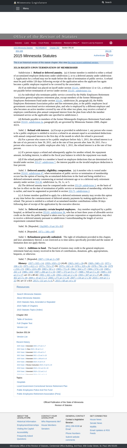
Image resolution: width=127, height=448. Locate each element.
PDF (109, 55)
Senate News (96, 423)
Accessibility (22, 432)
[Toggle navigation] (18, 8)
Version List (22, 327)
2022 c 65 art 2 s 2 (37, 349)
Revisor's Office (71, 43)
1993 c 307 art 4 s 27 (88, 275)
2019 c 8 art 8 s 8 (39, 362)
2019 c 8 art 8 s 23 (45, 365)
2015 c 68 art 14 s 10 (65, 280)
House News (95, 419)
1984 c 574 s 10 (95, 269)
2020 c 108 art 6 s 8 (40, 358)
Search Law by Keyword (92, 43)
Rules (33, 43)
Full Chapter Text (24, 323)
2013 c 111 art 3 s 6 (42, 280)
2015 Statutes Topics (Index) (30, 310)
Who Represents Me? (51, 421)
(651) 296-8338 (73, 426)
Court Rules (43, 43)
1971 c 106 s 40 (46, 231)
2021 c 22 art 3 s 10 (40, 355)
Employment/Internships (28, 425)
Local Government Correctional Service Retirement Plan (42, 386)
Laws (26, 43)
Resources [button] (23, 286)
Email (68, 429)
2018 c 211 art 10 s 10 (40, 368)
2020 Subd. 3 (21, 358)
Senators (45, 429)
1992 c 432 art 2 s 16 (66, 275)
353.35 (108, 51)
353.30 (38, 182)
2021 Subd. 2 (21, 355)
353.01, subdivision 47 (32, 173)
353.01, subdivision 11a (79, 90)
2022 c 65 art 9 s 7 (39, 352)
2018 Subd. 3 (21, 374)
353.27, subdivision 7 (45, 162)
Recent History (23, 342)
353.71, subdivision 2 (79, 191)
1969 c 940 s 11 (95, 263)
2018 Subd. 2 (21, 368)
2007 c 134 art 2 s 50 (48, 259)
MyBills (93, 427)
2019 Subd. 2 (21, 362)
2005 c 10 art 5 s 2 (37, 277)
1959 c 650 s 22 (52, 263)
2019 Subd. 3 (21, 365)
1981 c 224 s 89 (32, 269)
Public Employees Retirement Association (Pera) (38, 394)
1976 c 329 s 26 (82, 266)
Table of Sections (24, 319)
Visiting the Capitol (25, 429)
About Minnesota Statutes (28, 298)
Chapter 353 (54, 48)
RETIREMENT (41, 48)
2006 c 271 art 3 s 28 (58, 277)
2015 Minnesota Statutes (23, 48)
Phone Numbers (73, 433)
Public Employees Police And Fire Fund (34, 390)
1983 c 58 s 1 (48, 269)
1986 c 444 (27, 272)
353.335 (19, 51)
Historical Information (26, 421)
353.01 (75, 87)
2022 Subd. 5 (21, 352)
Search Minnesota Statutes (29, 294)
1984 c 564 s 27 (78, 269)
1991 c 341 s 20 (47, 275)
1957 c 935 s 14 (36, 263)
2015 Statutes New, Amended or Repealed (36, 302)
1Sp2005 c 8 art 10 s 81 (50, 226)
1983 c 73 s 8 (62, 269)
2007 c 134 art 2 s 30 (80, 277)
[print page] (110, 43)
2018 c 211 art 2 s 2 (40, 371)
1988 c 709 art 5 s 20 (88, 272)
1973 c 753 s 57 (46, 266)
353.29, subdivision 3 (85, 185)
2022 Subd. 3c (22, 349)
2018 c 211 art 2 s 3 (40, 374)
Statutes (18, 43)
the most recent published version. (83, 62)
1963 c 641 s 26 (75, 263)
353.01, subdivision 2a (32, 122)
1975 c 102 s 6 (66, 266)
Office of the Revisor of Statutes (46, 36)
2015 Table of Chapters (27, 306)
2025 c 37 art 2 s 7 (39, 346)
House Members (48, 425)
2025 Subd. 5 (21, 346)
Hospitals (21, 382)
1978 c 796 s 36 (99, 266)
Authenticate (99, 55)
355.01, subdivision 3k (54, 212)
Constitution (56, 43)
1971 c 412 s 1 (30, 266)
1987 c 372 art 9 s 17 (66, 272)
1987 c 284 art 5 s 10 (44, 272)
